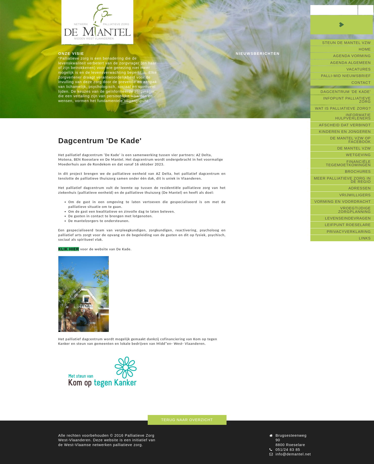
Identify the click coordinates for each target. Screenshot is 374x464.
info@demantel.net (293, 454)
